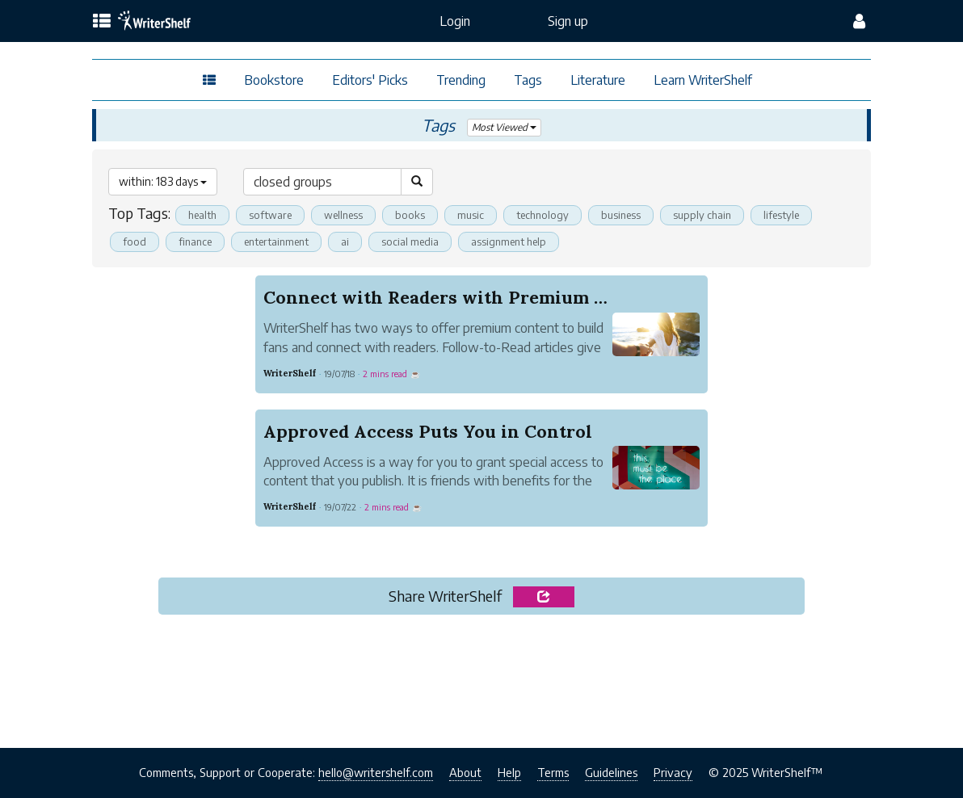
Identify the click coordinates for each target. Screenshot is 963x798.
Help (509, 772)
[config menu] (859, 21)
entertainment (276, 241)
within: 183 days (163, 181)
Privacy (673, 772)
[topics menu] (102, 22)
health (202, 214)
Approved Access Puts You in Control (427, 431)
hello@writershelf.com (375, 772)
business (621, 214)
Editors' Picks (370, 80)
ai (345, 241)
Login (454, 21)
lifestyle (781, 214)
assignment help (508, 241)
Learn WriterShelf (703, 80)
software (270, 214)
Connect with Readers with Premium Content (464, 297)
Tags (528, 80)
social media (410, 241)
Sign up (568, 21)
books (410, 214)
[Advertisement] (481, 676)
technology (542, 214)
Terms (553, 772)
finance (195, 241)
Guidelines (611, 772)
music (470, 214)
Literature (597, 80)
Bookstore (274, 80)
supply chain (702, 214)
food (134, 241)
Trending (461, 80)
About (465, 772)
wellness (343, 214)
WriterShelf (289, 373)
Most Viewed (503, 127)
